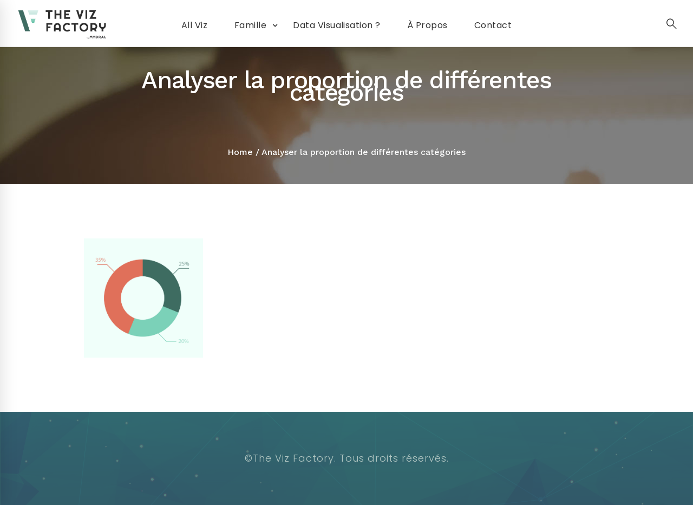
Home (240, 152)
